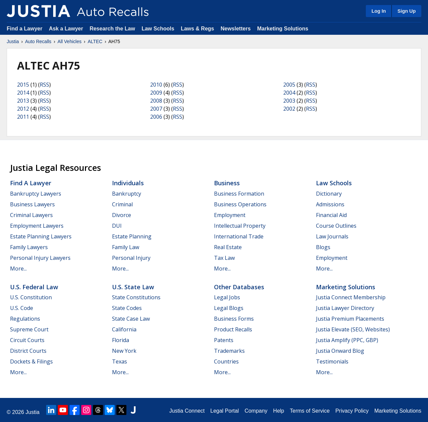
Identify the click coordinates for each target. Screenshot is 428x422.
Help (278, 411)
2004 (289, 92)
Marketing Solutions (282, 28)
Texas (119, 361)
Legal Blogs (228, 308)
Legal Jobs (227, 297)
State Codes (127, 308)
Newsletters (236, 28)
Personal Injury (131, 257)
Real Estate (228, 247)
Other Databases (239, 287)
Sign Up (407, 11)
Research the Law (112, 28)
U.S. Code (21, 308)
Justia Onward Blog (340, 350)
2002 (289, 108)
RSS (44, 84)
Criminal (122, 204)
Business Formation (239, 193)
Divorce (121, 215)
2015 (23, 84)
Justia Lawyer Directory (345, 308)
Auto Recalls (38, 41)
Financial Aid (331, 215)
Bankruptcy (126, 193)
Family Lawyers (29, 247)
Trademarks (229, 350)
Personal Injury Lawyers (40, 257)
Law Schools (157, 28)
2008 (156, 100)
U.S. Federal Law (34, 287)
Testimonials (332, 361)
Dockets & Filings (31, 361)
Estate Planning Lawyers (41, 236)
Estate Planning (131, 236)
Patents (223, 340)
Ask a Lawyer (67, 28)
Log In (378, 11)
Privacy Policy (352, 411)
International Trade (238, 236)
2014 (23, 92)
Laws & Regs (197, 28)
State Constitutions (136, 297)
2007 (156, 108)
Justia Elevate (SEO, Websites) (353, 329)
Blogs (323, 247)
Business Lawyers (32, 204)
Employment (229, 215)
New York (124, 350)
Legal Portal (224, 411)
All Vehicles (70, 41)
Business (227, 183)
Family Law (125, 247)
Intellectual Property (239, 225)
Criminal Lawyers (31, 215)
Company (255, 411)
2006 (156, 116)
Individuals (128, 183)
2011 (23, 116)
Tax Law (224, 257)
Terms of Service (310, 411)
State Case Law (131, 318)
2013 (23, 100)
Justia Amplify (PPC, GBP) (347, 340)
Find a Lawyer (24, 28)
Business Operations (240, 204)
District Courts (28, 350)
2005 (289, 84)
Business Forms (234, 318)
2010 (156, 84)
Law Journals (332, 236)
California (124, 329)
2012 (23, 108)
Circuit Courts (27, 340)
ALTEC (95, 41)
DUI (117, 225)
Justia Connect (187, 411)
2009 (156, 92)
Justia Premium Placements (350, 318)
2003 (289, 100)
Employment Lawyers (37, 225)
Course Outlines (336, 225)
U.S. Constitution (31, 297)
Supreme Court (29, 329)
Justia (13, 41)
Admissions (330, 204)
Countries (226, 361)
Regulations (25, 318)
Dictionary (329, 193)
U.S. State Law (133, 287)
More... (18, 268)
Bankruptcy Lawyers (35, 193)
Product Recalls (233, 329)
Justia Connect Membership (351, 297)
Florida (120, 340)
